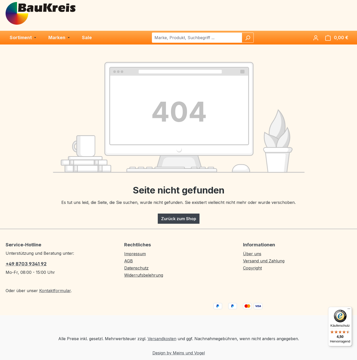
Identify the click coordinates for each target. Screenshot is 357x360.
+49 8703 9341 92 (26, 263)
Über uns (252, 253)
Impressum (135, 253)
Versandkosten (162, 338)
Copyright (252, 268)
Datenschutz (136, 268)
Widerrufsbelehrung (143, 275)
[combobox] (197, 37)
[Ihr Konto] (316, 38)
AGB (128, 260)
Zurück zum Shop (178, 218)
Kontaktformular (55, 290)
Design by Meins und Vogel (178, 352)
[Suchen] (247, 37)
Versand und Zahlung (263, 260)
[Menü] (349, 310)
